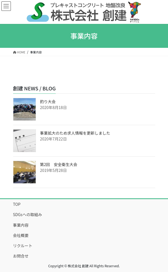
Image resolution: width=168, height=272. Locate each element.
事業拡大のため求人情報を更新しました (75, 133)
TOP (17, 204)
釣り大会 (48, 101)
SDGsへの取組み (27, 214)
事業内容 (21, 225)
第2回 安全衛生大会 (58, 164)
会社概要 (21, 235)
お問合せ (21, 256)
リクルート (23, 245)
